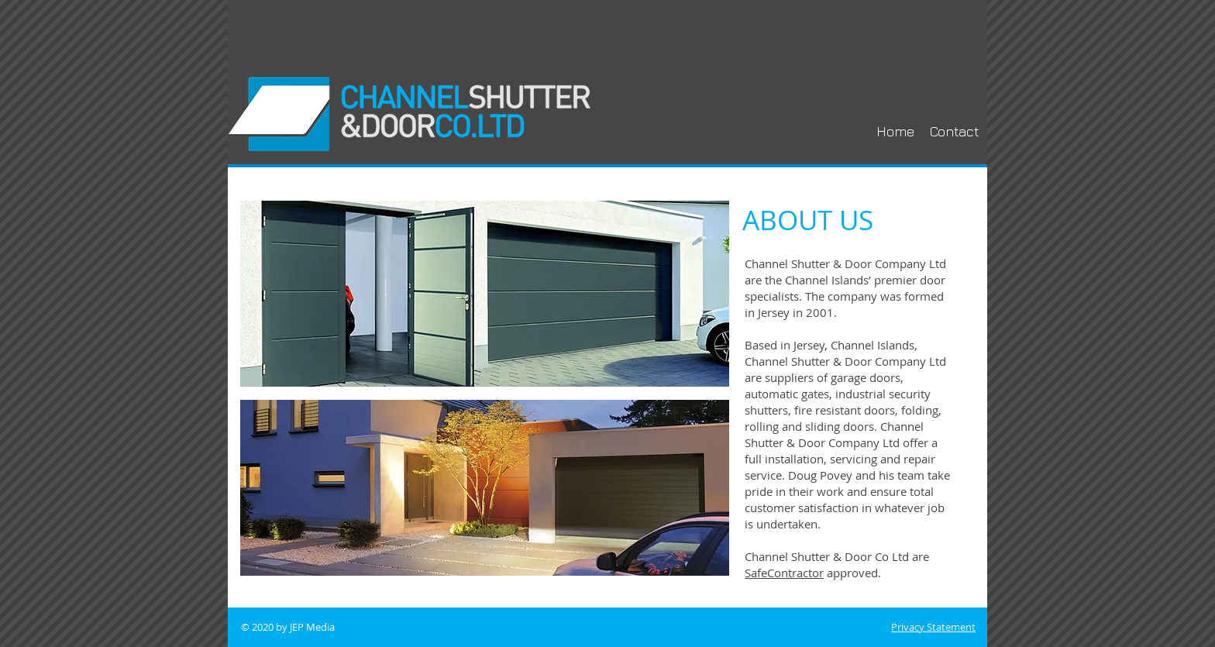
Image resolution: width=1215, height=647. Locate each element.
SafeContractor (784, 572)
